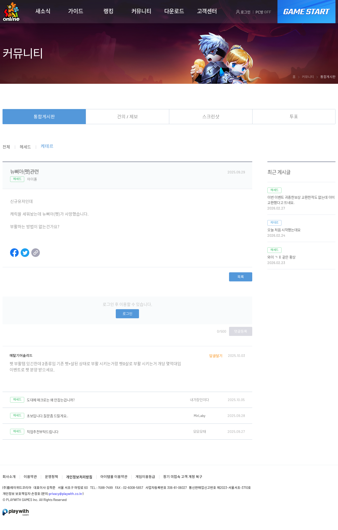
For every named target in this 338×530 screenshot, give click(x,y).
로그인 (243, 12)
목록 (240, 277)
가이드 (75, 11)
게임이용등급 (145, 476)
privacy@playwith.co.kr (65, 494)
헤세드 (25, 147)
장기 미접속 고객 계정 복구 (182, 476)
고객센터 (207, 11)
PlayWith (16, 512)
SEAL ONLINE (11, 11)
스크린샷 (210, 116)
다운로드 (174, 11)
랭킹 (108, 11)
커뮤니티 (141, 11)
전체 (6, 147)
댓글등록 (240, 331)
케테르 (47, 146)
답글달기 (215, 356)
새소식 (42, 11)
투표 (294, 116)
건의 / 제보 (127, 116)
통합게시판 (44, 116)
